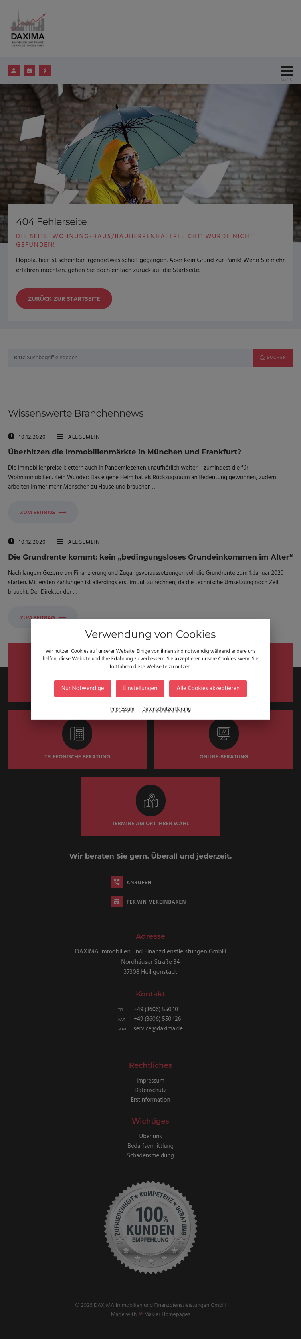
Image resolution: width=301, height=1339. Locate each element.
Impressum (122, 709)
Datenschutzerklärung (166, 709)
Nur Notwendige (82, 688)
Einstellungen (140, 688)
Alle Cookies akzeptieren (208, 688)
